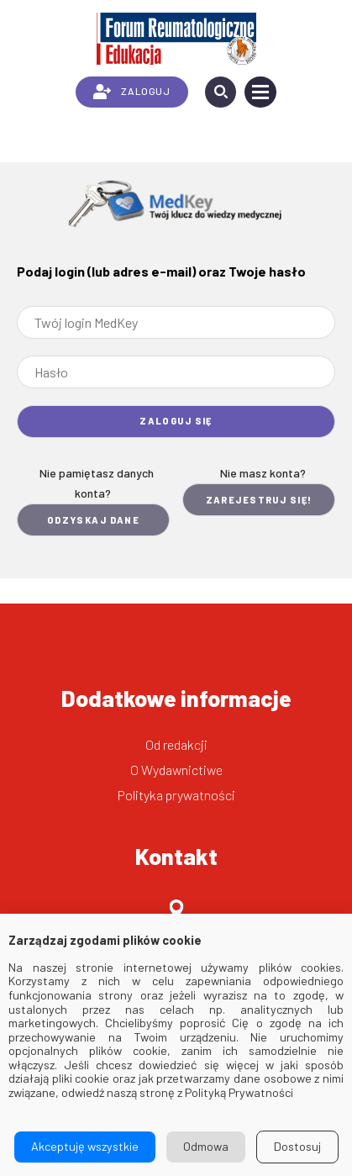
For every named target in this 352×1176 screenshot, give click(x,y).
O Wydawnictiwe (176, 770)
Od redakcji (176, 744)
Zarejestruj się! (259, 499)
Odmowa (206, 1146)
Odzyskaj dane (93, 519)
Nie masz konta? (263, 473)
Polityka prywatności (176, 795)
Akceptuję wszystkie (85, 1146)
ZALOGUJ (131, 91)
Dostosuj (297, 1146)
